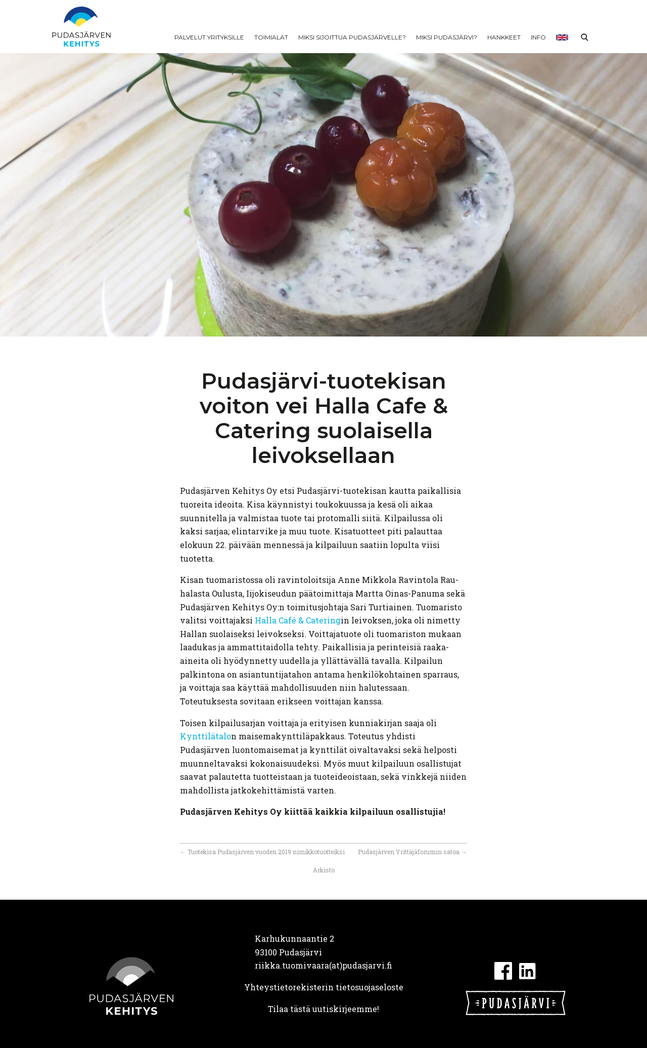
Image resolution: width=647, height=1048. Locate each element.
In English (562, 37)
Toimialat (271, 37)
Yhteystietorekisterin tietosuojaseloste (323, 987)
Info (538, 37)
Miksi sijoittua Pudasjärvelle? (352, 37)
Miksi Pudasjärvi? (446, 37)
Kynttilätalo (205, 736)
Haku (584, 37)
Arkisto (324, 870)
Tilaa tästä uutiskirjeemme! (323, 1008)
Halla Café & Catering (298, 620)
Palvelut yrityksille (209, 37)
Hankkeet (504, 37)
